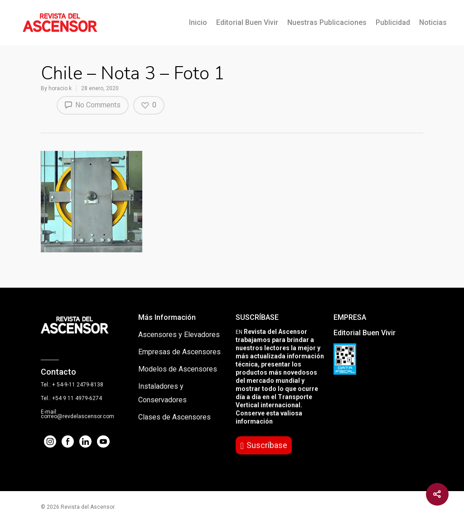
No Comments (93, 104)
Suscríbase (266, 445)
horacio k (60, 88)
